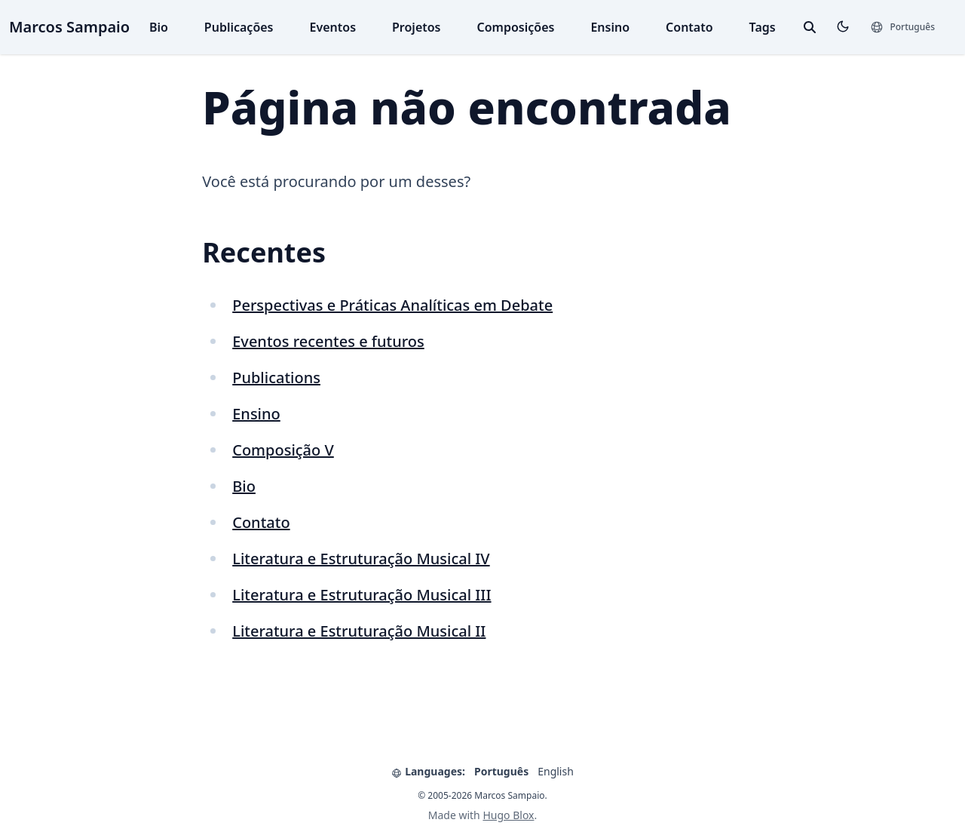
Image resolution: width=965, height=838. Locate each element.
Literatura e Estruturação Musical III (361, 595)
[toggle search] (810, 27)
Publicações (239, 27)
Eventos (333, 27)
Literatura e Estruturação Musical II (359, 631)
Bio (158, 27)
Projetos (416, 27)
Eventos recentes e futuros (328, 341)
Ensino (610, 27)
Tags (762, 27)
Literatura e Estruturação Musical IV (360, 558)
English (556, 771)
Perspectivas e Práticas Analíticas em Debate (392, 305)
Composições (516, 27)
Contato (689, 27)
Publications (276, 377)
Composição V (283, 450)
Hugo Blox (508, 815)
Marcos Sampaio (69, 27)
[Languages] (902, 27)
